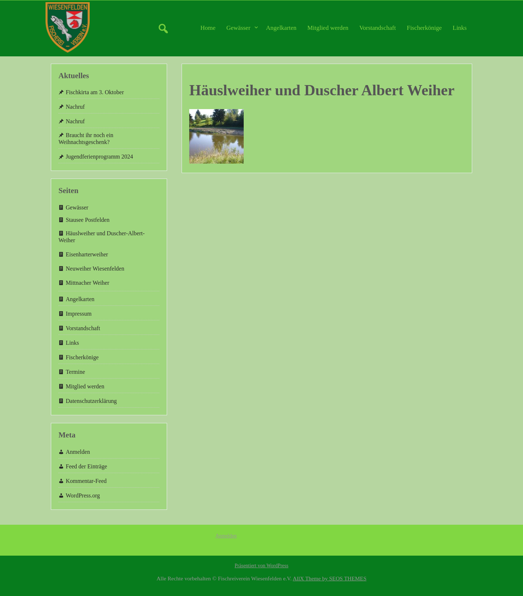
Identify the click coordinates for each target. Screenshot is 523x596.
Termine (75, 372)
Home (208, 27)
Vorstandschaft (377, 27)
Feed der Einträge (86, 466)
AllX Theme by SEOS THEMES (329, 578)
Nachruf (75, 107)
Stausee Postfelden (87, 220)
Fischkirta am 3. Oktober (95, 92)
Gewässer (238, 27)
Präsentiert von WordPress (261, 565)
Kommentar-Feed (86, 481)
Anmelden (78, 452)
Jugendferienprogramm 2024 (99, 156)
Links (460, 27)
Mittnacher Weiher (87, 283)
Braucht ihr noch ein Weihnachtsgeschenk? (85, 138)
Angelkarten (281, 27)
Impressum (79, 314)
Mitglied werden (327, 27)
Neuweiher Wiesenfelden (95, 268)
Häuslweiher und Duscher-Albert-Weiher (101, 236)
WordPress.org (83, 495)
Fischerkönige (424, 27)
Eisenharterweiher (87, 254)
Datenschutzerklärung (91, 401)
